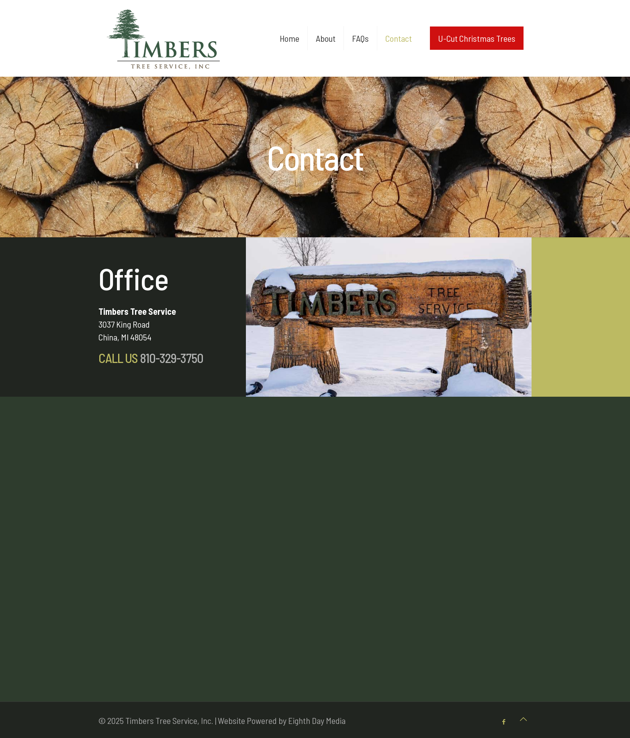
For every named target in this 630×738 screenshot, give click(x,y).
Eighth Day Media (317, 720)
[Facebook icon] (504, 721)
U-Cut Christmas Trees (476, 38)
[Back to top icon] (523, 718)
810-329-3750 (170, 357)
